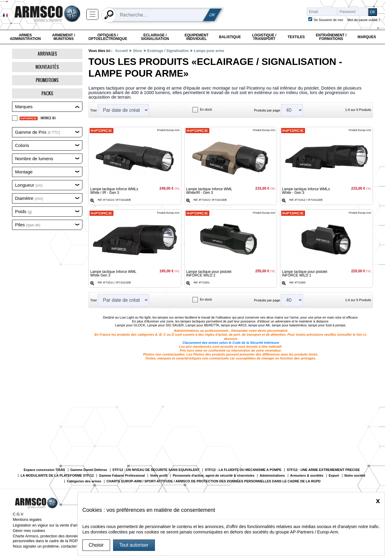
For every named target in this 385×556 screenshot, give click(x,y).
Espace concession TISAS (44, 470)
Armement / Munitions (63, 37)
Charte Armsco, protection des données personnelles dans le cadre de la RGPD (46, 538)
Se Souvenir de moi (328, 20)
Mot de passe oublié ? (363, 20)
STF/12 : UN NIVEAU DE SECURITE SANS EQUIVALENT (156, 470)
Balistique (230, 37)
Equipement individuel (196, 37)
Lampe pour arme (209, 51)
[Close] (378, 500)
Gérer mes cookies (29, 530)
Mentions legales (27, 519)
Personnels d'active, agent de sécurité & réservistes (213, 475)
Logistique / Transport (264, 37)
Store (137, 51)
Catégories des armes (84, 481)
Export (334, 475)
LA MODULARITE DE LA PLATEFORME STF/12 (57, 475)
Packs (47, 93)
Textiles (296, 37)
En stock (206, 109)
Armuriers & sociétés (307, 475)
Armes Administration (25, 37)
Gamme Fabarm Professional (122, 475)
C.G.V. (18, 514)
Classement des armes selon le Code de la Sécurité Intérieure (230, 342)
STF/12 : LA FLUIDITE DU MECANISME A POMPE (243, 470)
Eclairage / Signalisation (155, 37)
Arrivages (47, 53)
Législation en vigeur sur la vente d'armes (48, 525)
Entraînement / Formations (331, 37)
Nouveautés (47, 67)
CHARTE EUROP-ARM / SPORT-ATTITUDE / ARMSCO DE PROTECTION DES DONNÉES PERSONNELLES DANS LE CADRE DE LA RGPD (213, 481)
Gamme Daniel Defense (88, 470)
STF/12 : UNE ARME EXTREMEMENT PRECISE (323, 470)
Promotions (47, 80)
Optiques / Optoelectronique (107, 37)
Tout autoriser (134, 545)
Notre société (354, 475)
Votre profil (159, 475)
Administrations (272, 475)
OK (212, 15)
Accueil (121, 51)
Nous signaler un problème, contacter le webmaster (56, 546)
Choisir (96, 545)
